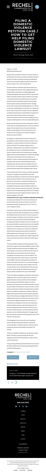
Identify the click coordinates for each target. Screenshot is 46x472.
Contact (23, 439)
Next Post (33, 357)
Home (23, 415)
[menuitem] (16, 470)
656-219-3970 (23, 402)
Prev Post (13, 357)
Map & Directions (23, 452)
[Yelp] (23, 406)
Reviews (23, 427)
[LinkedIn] (26, 406)
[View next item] (16, 382)
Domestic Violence (26, 352)
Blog (23, 435)
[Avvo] (30, 406)
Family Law (23, 423)
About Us (23, 419)
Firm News (17, 352)
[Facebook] (19, 406)
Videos (23, 431)
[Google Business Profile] (16, 406)
